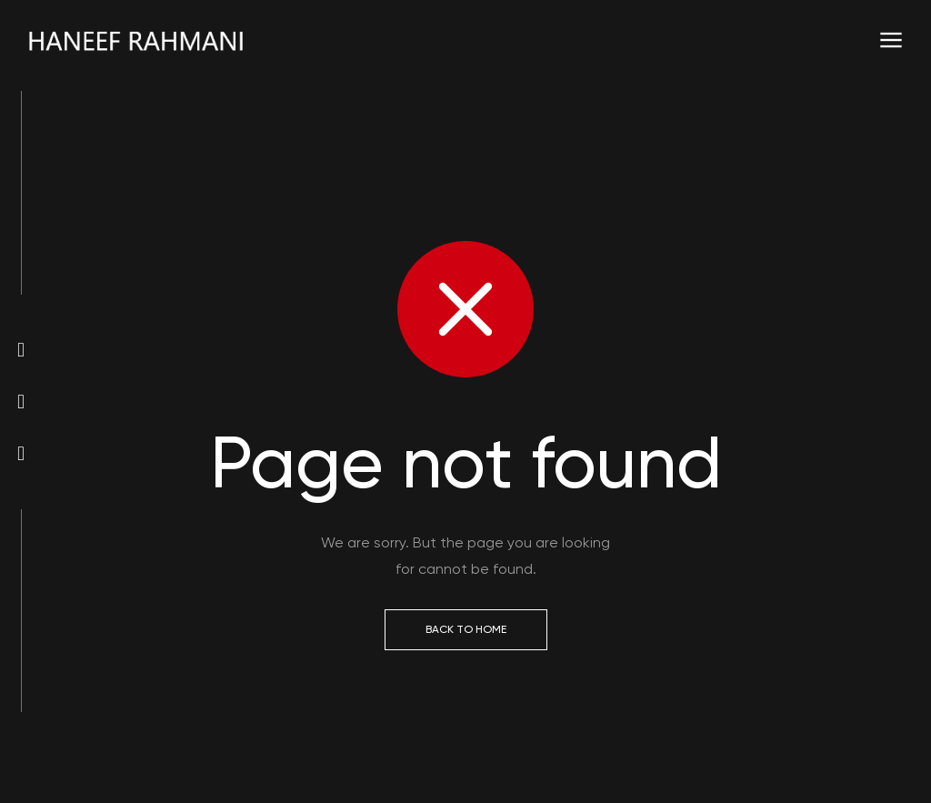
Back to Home (465, 629)
